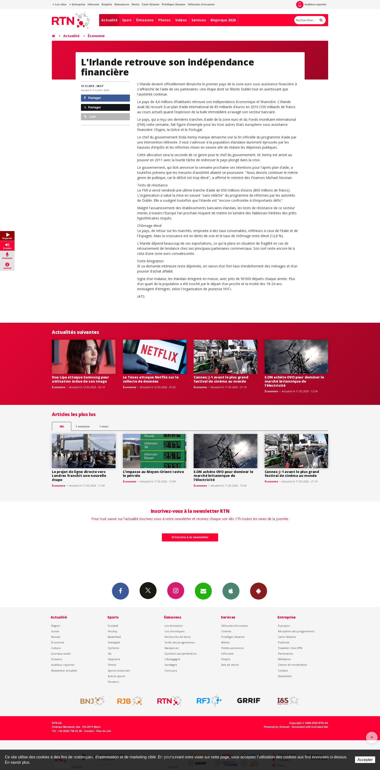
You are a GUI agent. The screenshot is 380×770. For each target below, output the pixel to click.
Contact (283, 670)
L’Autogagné (172, 659)
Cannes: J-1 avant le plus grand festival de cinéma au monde (221, 379)
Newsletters (203, 591)
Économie (96, 35)
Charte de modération (292, 664)
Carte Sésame (150, 4)
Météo (225, 642)
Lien (90, 116)
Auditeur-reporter (311, 4)
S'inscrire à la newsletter (190, 537)
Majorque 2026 (223, 20)
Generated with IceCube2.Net (310, 726)
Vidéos (181, 20)
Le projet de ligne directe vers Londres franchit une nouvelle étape (79, 475)
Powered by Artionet (276, 726)
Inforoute (93, 4)
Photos (164, 20)
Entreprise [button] (77, 4)
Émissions (145, 20)
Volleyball (114, 642)
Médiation (284, 659)
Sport (127, 20)
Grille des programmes (180, 642)
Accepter (365, 760)
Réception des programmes (296, 631)
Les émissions (173, 625)
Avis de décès (230, 664)
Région (55, 625)
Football (113, 625)
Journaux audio (61, 653)
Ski (109, 653)
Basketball (114, 636)
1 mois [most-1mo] (103, 426)
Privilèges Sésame (173, 4)
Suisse (55, 631)
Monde (55, 636)
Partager (92, 98)
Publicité (283, 642)
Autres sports (116, 676)
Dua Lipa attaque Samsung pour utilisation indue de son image (80, 379)
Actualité (109, 20)
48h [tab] (61, 426)
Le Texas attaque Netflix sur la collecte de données (151, 379)
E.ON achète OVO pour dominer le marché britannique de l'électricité (294, 381)
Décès (135, 4)
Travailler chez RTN (290, 648)
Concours (171, 670)
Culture (56, 648)
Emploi (225, 659)
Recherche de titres (177, 636)
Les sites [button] (59, 4)
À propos (284, 625)
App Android (258, 591)
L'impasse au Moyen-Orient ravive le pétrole (153, 473)
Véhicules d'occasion (201, 4)
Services (198, 20)
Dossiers (56, 659)
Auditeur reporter (63, 664)
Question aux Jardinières (181, 653)
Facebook (120, 591)
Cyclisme (113, 648)
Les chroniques (174, 631)
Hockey (112, 631)
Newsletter (285, 676)
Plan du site (103, 731)
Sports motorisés (119, 670)
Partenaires (285, 653)
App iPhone (230, 591)
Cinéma (226, 631)
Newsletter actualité (64, 670)
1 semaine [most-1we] (83, 426)
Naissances (121, 4)
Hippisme (114, 659)
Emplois (107, 4)
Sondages (171, 664)
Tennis (112, 664)
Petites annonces (232, 648)
